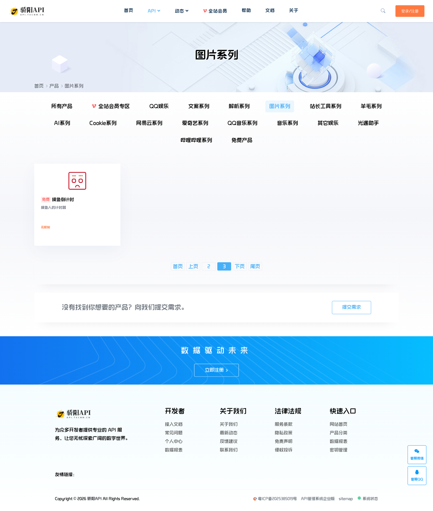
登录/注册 (407, 10)
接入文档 (174, 426)
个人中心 (174, 440)
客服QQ (417, 475)
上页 (193, 269)
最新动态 (228, 433)
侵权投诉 (283, 448)
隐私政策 (283, 433)
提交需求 (351, 310)
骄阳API (94, 501)
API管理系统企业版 (318, 501)
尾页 (255, 269)
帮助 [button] (246, 9)
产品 (54, 86)
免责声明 (283, 440)
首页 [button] (128, 9)
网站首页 (338, 426)
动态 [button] (181, 10)
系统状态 (367, 501)
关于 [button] (293, 9)
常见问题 (174, 433)
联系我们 (228, 448)
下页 (240, 269)
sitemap (346, 501)
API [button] (153, 10)
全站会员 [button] (215, 10)
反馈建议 (228, 440)
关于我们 (228, 426)
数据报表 (174, 448)
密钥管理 (338, 448)
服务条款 (283, 426)
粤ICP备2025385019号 (275, 501)
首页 (39, 86)
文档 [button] (269, 9)
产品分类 (338, 433)
